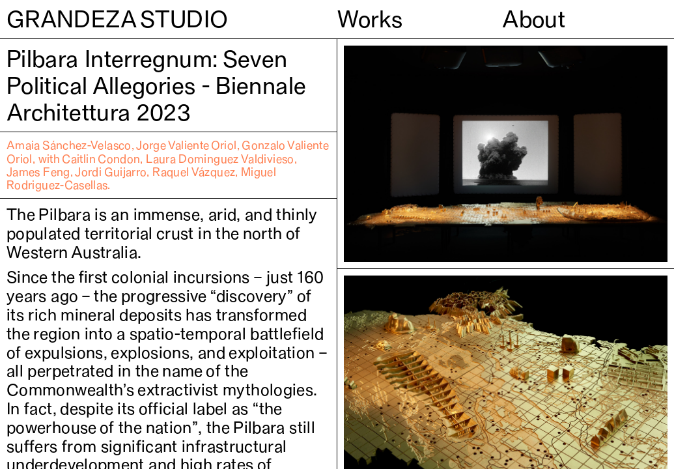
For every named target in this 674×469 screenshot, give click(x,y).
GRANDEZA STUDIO (117, 19)
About (533, 19)
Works (370, 19)
